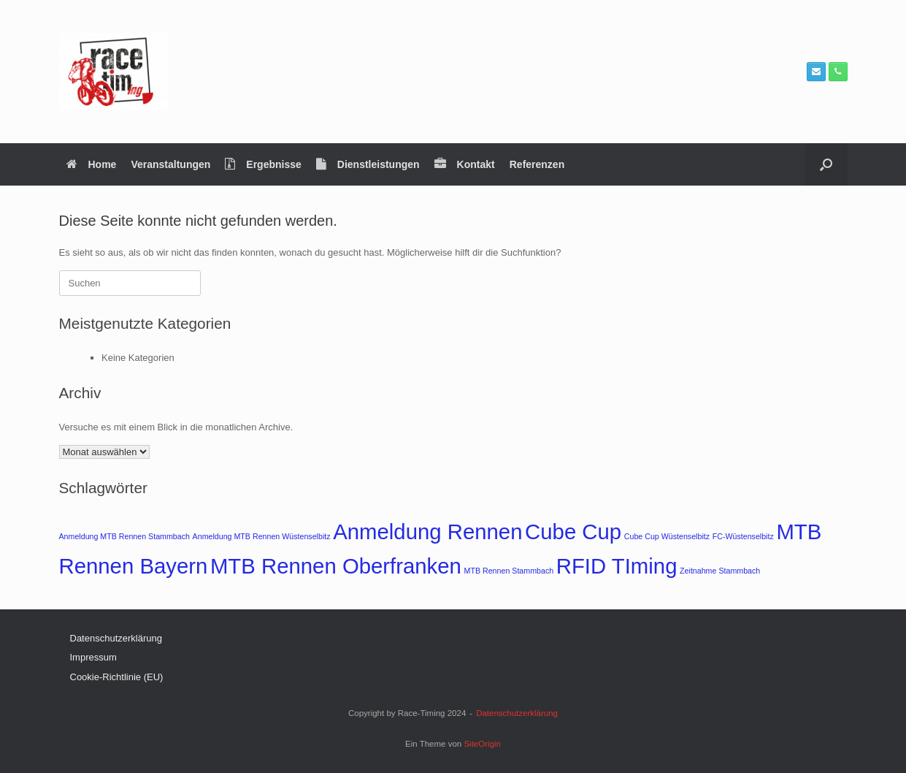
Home (91, 164)
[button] (826, 164)
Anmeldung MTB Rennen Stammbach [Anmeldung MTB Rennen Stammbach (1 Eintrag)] (124, 536)
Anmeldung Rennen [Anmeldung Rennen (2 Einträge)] (427, 531)
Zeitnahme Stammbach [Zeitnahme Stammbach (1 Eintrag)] (720, 570)
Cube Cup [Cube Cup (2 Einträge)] (573, 531)
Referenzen (537, 164)
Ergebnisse (263, 164)
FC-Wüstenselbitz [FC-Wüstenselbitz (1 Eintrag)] (743, 536)
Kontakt (464, 164)
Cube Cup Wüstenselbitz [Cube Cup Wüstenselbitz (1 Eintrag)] (667, 536)
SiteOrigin (482, 743)
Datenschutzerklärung (116, 638)
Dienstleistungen (368, 164)
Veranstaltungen (170, 164)
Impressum (93, 657)
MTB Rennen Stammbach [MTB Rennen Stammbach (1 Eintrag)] (509, 570)
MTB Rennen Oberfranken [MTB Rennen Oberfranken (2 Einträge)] (335, 566)
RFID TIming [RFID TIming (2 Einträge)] (616, 566)
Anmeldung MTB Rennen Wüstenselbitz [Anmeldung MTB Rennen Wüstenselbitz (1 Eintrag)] (262, 536)
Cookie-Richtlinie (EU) (117, 676)
